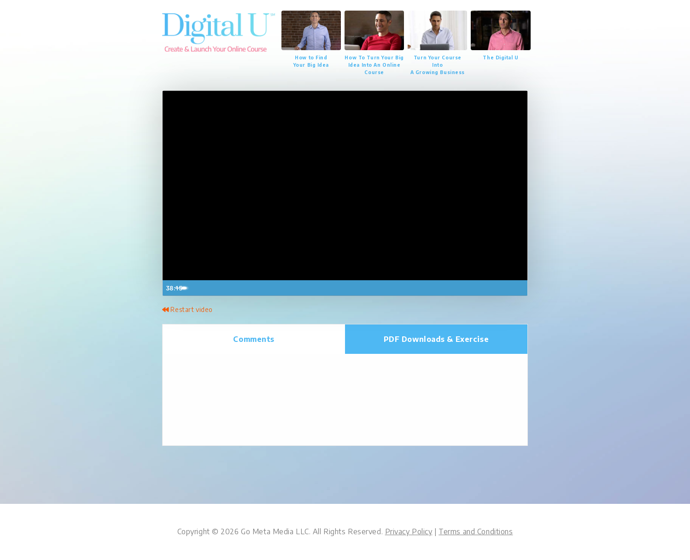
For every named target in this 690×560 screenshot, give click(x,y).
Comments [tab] (254, 339)
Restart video (187, 309)
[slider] (336, 288)
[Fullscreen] (518, 288)
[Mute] (482, 288)
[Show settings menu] (500, 288)
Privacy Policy (409, 532)
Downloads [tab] (436, 339)
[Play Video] (171, 288)
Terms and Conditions (476, 532)
